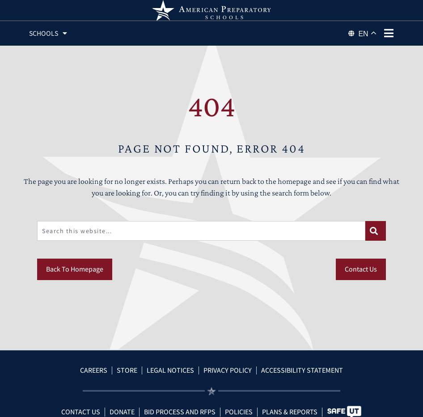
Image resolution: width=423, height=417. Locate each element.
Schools (49, 34)
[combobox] (201, 241)
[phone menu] (389, 33)
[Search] (375, 241)
